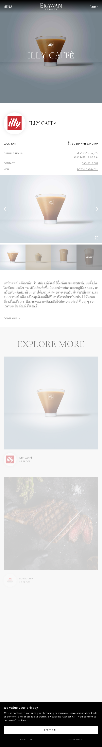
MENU (8, 6)
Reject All (27, 739)
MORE (89, 257)
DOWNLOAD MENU (87, 172)
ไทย (93, 6)
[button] (6, 209)
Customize (75, 739)
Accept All (51, 730)
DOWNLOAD (10, 321)
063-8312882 (90, 166)
